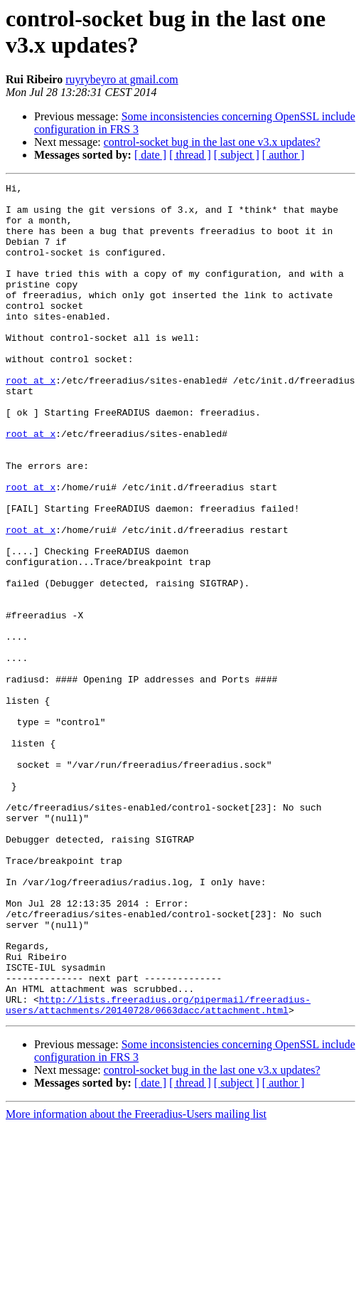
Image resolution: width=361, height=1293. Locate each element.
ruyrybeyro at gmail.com (121, 79)
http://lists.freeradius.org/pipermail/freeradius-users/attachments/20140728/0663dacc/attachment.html (158, 1170)
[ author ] (283, 155)
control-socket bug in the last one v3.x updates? (212, 142)
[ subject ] (236, 155)
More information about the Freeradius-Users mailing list (136, 1280)
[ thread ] (190, 155)
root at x (30, 420)
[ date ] (150, 155)
